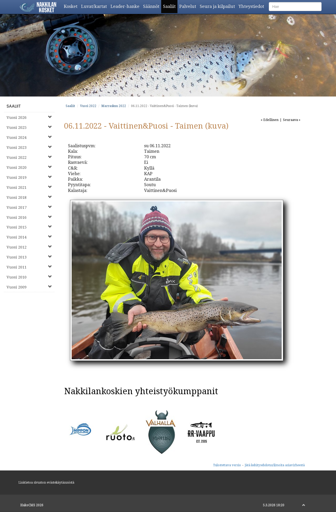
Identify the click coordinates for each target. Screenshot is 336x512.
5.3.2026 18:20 (273, 505)
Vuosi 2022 (88, 106)
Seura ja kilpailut (218, 6)
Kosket (71, 6)
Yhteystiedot (252, 6)
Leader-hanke (126, 6)
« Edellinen (270, 120)
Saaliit (170, 6)
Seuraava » (291, 120)
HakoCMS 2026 (31, 505)
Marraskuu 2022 (113, 106)
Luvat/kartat (95, 6)
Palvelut (188, 6)
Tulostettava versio (227, 465)
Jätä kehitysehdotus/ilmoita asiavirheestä (275, 465)
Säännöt (152, 6)
